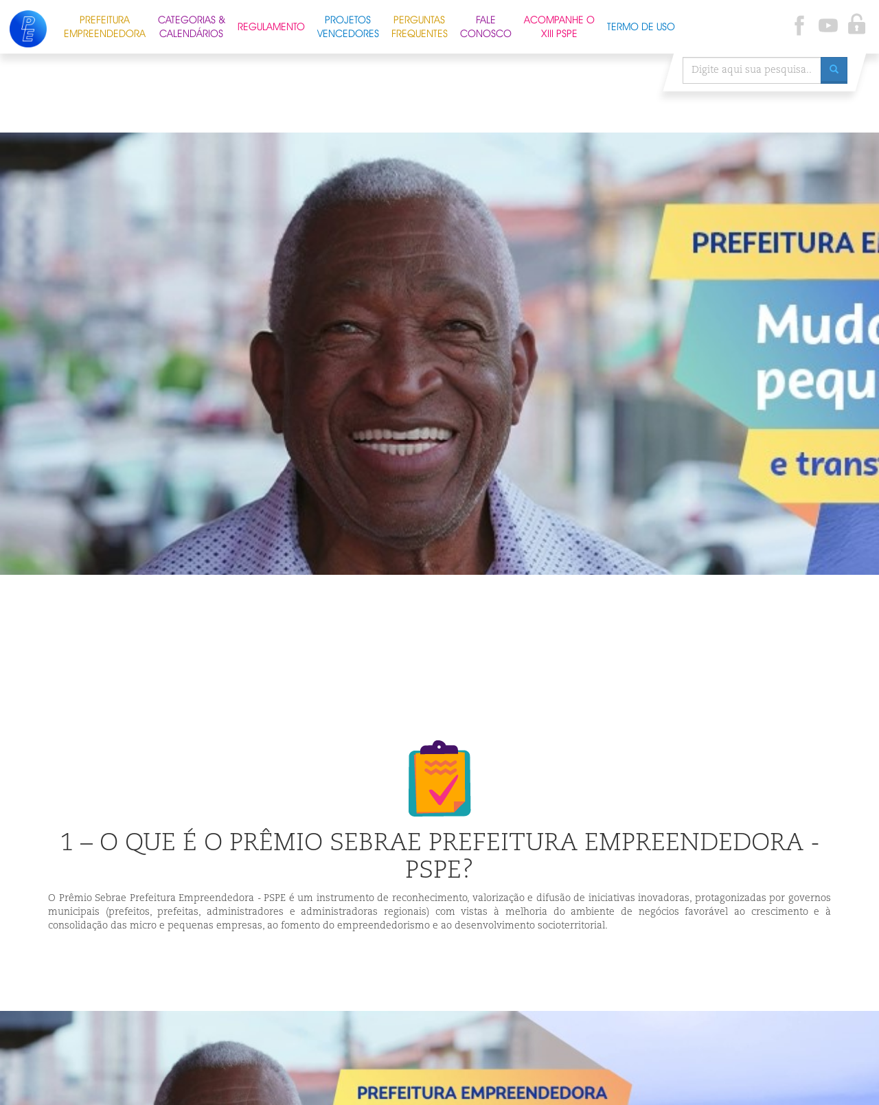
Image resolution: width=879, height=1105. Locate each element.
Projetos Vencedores (348, 25)
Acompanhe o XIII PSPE (559, 25)
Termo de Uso (641, 25)
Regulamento (271, 25)
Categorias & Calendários (191, 25)
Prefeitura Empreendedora (104, 25)
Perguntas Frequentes (419, 25)
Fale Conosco (486, 25)
